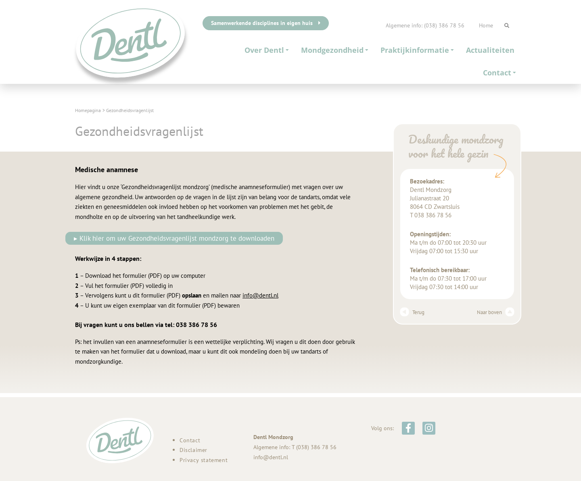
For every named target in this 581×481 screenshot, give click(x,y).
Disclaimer (193, 450)
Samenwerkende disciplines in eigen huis (265, 23)
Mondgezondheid (334, 50)
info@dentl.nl (260, 296)
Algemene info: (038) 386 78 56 (425, 25)
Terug (413, 312)
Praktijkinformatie (417, 50)
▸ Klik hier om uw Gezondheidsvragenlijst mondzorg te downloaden (175, 238)
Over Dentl (267, 50)
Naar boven (493, 312)
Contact (499, 72)
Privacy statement (204, 460)
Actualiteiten (490, 50)
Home (486, 25)
